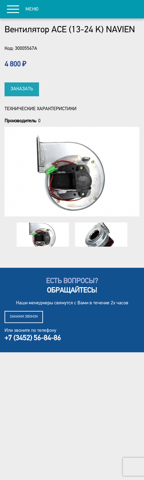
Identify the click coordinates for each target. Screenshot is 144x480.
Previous (7, 234)
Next (137, 234)
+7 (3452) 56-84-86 (33, 338)
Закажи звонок (24, 316)
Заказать (22, 89)
